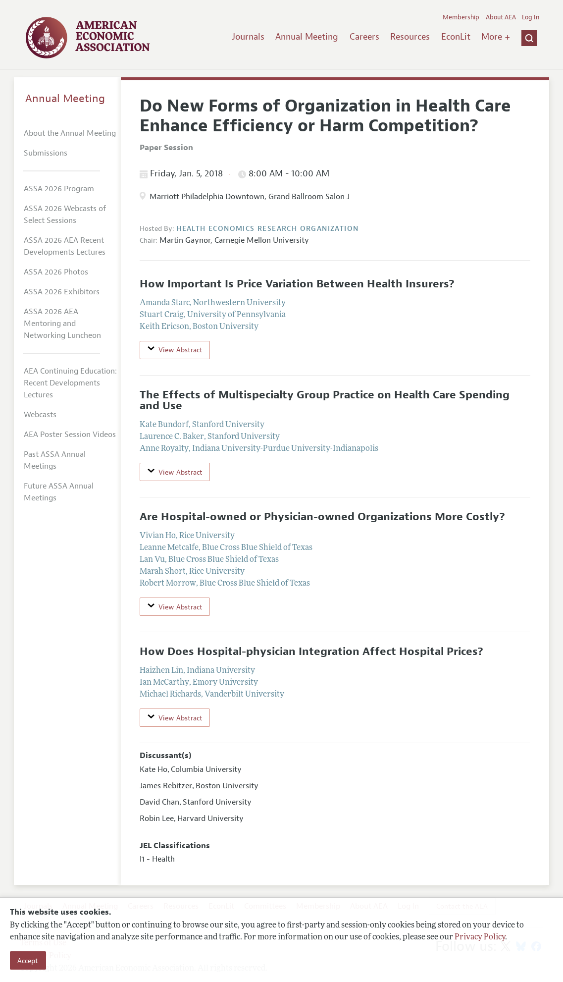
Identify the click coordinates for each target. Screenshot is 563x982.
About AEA (501, 17)
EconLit (455, 36)
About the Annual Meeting (70, 133)
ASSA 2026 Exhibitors (62, 292)
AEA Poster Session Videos (70, 434)
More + (495, 36)
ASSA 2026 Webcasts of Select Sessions (65, 214)
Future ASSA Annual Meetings (59, 492)
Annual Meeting (306, 36)
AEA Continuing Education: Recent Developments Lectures (70, 383)
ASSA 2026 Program (59, 189)
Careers (364, 36)
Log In (530, 17)
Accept (27, 960)
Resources (410, 36)
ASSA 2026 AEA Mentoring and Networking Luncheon (62, 323)
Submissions (45, 153)
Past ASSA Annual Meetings (55, 460)
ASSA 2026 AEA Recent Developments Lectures (64, 246)
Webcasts (40, 415)
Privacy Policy (480, 937)
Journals (248, 36)
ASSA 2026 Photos (56, 272)
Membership (461, 17)
